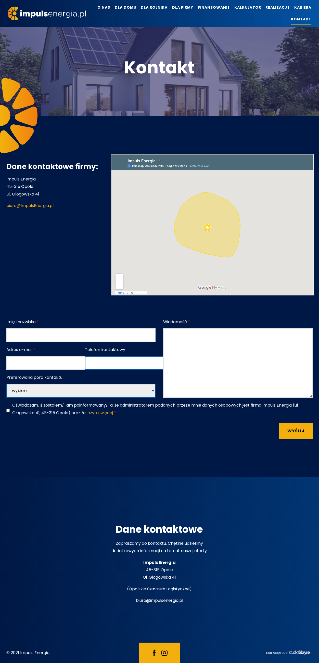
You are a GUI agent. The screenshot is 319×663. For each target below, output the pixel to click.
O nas (103, 7)
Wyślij (295, 431)
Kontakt (301, 19)
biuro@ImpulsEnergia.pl (30, 206)
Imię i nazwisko (22, 322)
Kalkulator (247, 7)
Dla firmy (182, 7)
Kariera (302, 7)
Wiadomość (176, 322)
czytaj (100, 413)
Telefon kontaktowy (105, 350)
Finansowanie (214, 7)
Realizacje (277, 7)
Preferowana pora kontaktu (34, 377)
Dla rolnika (154, 7)
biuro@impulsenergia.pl (159, 600)
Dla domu (125, 7)
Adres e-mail (20, 350)
